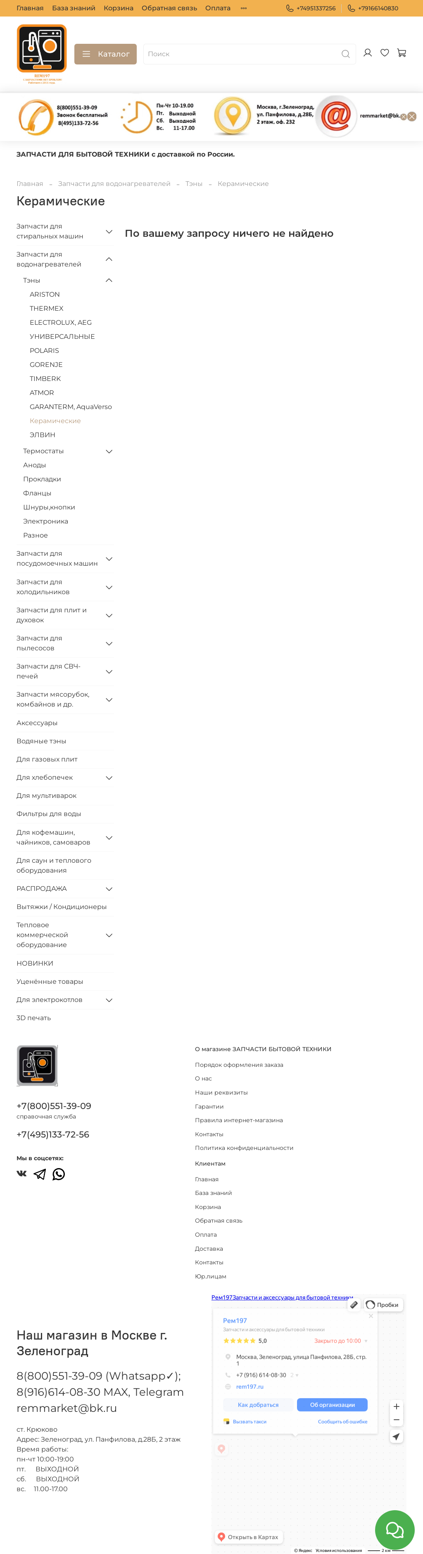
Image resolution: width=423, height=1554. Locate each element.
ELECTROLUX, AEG (61, 322)
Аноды (34, 465)
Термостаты (43, 451)
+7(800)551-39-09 (54, 1104)
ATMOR (42, 393)
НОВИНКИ (35, 963)
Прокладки (42, 479)
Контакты (209, 1131)
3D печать (34, 1018)
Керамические (55, 421)
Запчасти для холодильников (43, 587)
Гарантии (209, 1104)
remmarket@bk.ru (67, 1406)
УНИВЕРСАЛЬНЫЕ (62, 336)
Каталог (105, 54)
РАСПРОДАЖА (42, 888)
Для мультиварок (46, 796)
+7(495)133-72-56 (53, 1132)
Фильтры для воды (49, 814)
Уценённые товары (50, 981)
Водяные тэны (42, 741)
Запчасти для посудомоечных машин (57, 558)
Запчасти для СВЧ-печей (49, 671)
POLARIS (44, 351)
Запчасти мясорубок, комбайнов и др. (53, 699)
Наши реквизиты (221, 1090)
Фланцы (37, 493)
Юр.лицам (210, 1274)
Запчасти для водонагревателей (114, 184)
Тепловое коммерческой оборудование (42, 935)
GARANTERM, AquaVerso (71, 407)
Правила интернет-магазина (239, 1118)
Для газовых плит (47, 759)
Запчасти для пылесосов (39, 643)
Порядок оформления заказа (239, 1062)
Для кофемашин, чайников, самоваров (53, 837)
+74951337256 (310, 8)
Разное (35, 535)
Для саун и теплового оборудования (54, 865)
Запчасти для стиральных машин (50, 231)
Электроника (45, 521)
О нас (203, 1076)
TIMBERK (45, 379)
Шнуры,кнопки (49, 507)
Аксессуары (37, 723)
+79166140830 (372, 8)
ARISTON (45, 294)
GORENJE (46, 365)
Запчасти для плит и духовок (52, 615)
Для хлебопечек (45, 777)
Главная (30, 8)
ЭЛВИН (42, 435)
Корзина (118, 8)
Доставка (209, 1246)
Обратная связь (169, 8)
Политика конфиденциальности (244, 1145)
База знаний (73, 8)
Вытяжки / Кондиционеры (62, 907)
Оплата (218, 8)
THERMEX (47, 308)
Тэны (194, 184)
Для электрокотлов (50, 1000)
